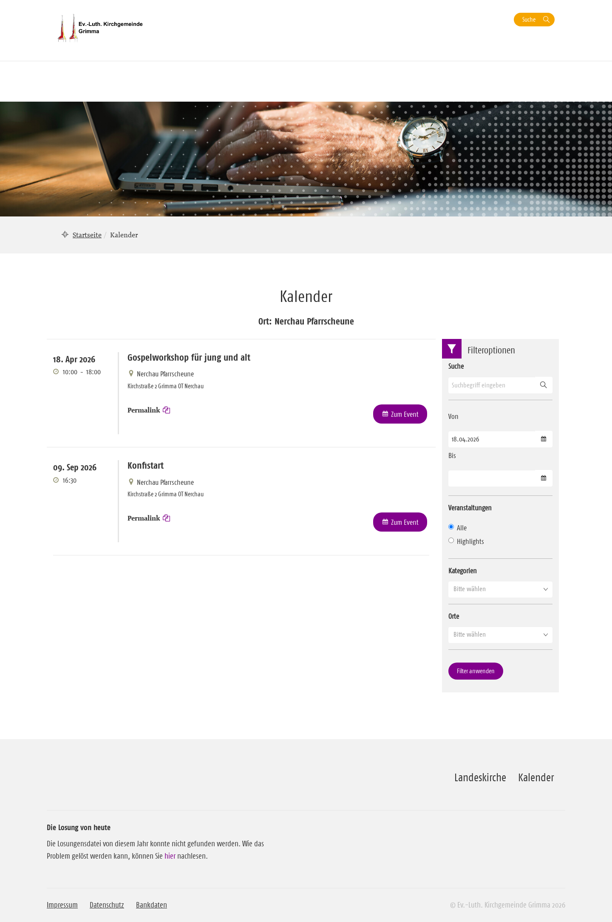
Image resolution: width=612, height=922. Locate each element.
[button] (500, 589)
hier (170, 856)
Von (453, 416)
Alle (457, 527)
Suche (529, 19)
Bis (452, 455)
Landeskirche (480, 777)
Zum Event (405, 414)
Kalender (536, 777)
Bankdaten (151, 905)
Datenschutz (107, 905)
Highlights (466, 541)
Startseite (87, 234)
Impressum (62, 905)
